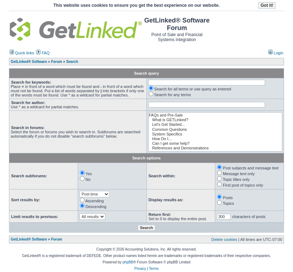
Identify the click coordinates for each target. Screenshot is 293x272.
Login (275, 53)
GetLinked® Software (29, 239)
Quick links (22, 53)
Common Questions (215, 129)
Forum (56, 239)
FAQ (42, 53)
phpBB (128, 262)
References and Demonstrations (215, 148)
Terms (154, 269)
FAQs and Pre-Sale (215, 115)
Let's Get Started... (215, 124)
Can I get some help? (215, 143)
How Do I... (215, 139)
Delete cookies (224, 239)
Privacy (140, 269)
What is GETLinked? (215, 120)
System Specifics (215, 134)
